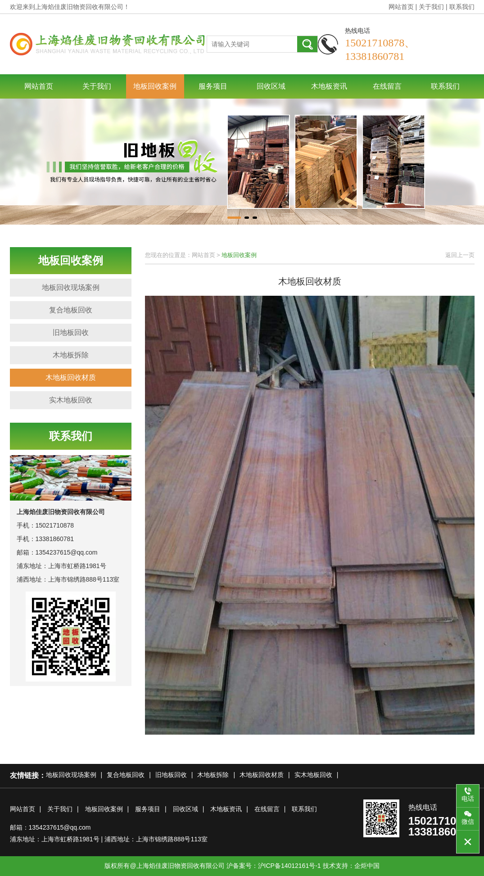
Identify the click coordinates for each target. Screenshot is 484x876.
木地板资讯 (329, 86)
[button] (234, 218)
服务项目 (213, 86)
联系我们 (462, 6)
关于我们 (431, 6)
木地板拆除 (71, 355)
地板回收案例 (154, 86)
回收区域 (271, 86)
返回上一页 (460, 255)
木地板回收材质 (70, 377)
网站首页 (401, 6)
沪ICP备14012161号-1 (289, 865)
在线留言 (387, 86)
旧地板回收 (71, 332)
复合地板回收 (70, 310)
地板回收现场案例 (71, 287)
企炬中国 (367, 865)
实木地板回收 (70, 400)
